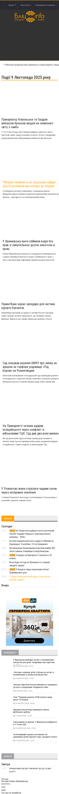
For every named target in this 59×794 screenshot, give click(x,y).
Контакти (25, 5)
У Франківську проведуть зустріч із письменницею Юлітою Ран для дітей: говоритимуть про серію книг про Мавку (34, 661)
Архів (12, 5)
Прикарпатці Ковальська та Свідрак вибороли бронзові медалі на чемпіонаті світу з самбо (27, 123)
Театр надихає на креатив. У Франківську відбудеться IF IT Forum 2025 (35, 723)
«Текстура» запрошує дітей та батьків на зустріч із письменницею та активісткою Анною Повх (33, 673)
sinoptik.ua (16, 792)
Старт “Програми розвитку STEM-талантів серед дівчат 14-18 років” (32, 698)
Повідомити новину (45, 5)
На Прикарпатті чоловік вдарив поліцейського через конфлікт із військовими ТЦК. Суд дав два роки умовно (31, 429)
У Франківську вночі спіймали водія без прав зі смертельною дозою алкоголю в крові (29, 245)
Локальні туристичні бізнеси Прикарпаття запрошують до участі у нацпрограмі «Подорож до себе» (35, 686)
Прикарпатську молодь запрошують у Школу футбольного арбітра (31, 711)
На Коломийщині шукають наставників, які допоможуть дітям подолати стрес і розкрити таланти (35, 735)
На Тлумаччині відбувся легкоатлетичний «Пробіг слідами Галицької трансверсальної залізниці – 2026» (31, 533)
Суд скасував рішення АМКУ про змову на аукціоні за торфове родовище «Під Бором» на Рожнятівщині (30, 366)
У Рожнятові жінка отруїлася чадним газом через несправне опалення (29, 490)
